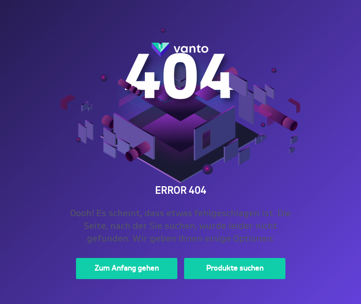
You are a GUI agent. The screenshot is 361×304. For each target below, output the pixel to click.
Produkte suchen (234, 268)
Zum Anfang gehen (127, 268)
